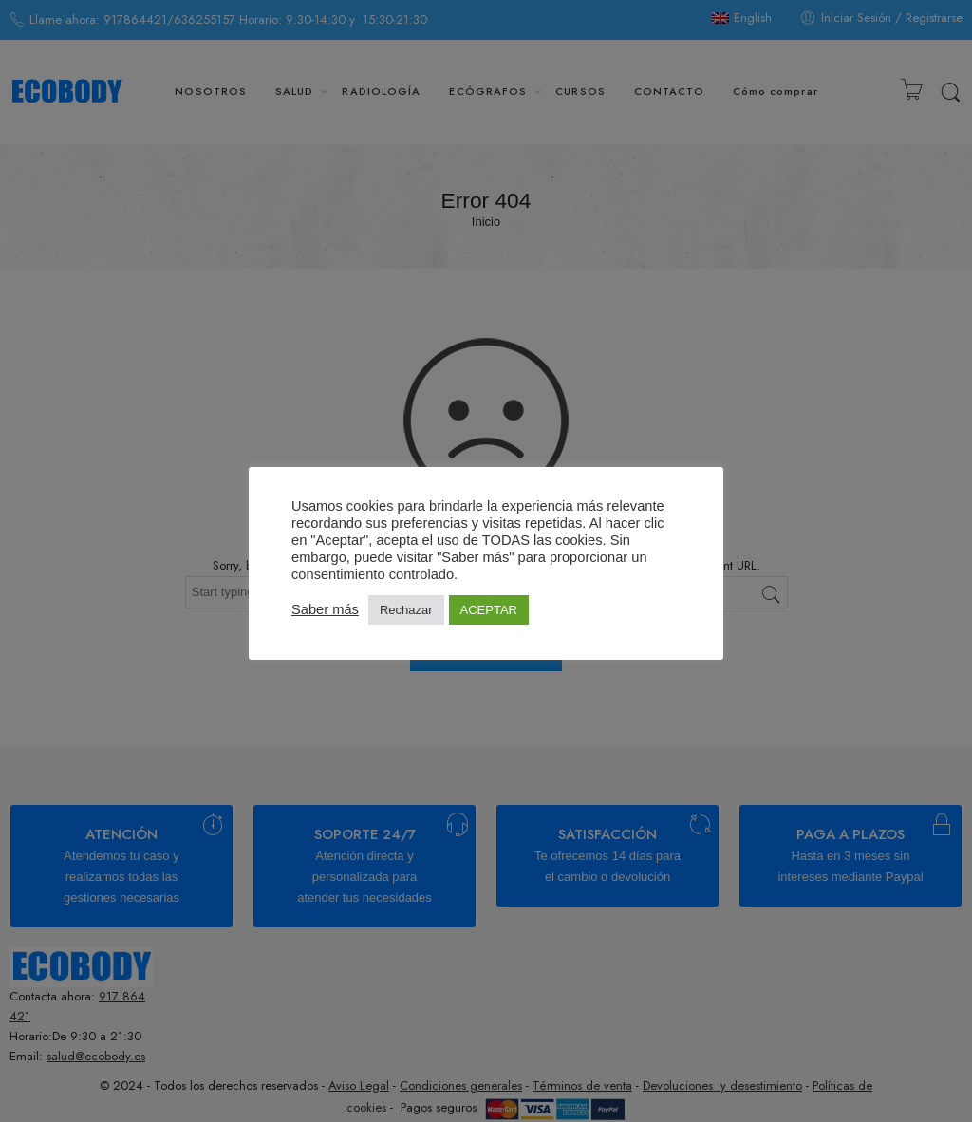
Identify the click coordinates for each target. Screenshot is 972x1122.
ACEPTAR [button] (488, 610)
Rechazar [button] (406, 610)
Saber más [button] (325, 609)
